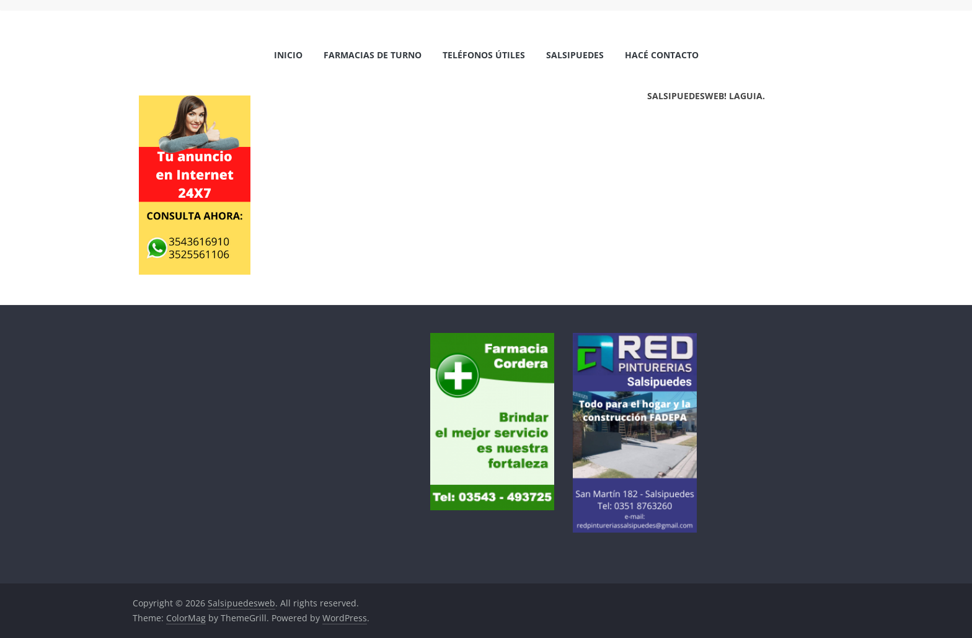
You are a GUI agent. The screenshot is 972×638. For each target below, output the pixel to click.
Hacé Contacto (662, 55)
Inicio (288, 55)
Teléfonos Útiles (484, 55)
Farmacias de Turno (373, 55)
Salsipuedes (575, 55)
